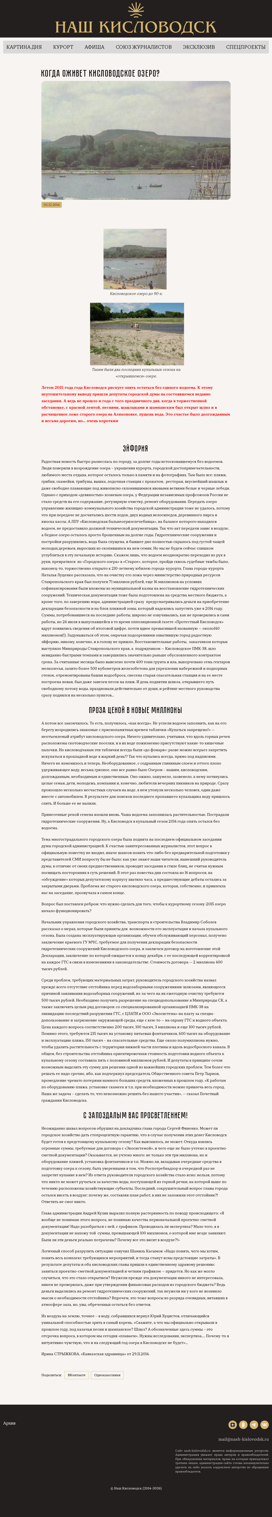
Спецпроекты (246, 47)
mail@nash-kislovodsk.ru (243, 1439)
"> (232, 1425)
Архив (9, 1423)
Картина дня (24, 47)
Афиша (94, 47)
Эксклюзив (199, 47)
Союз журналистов (144, 47)
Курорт (63, 47)
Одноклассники (107, 1375)
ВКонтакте (77, 1375)
